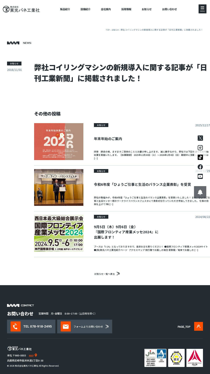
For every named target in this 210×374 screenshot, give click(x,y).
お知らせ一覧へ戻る (105, 273)
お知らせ (147, 9)
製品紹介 (65, 9)
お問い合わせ (169, 9)
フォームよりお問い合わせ (91, 326)
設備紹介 (85, 9)
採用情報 (126, 9)
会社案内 (106, 9)
